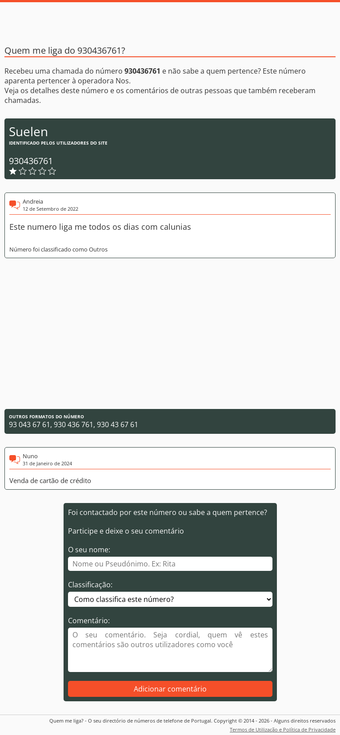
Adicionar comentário (170, 689)
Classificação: (90, 585)
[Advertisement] (170, 333)
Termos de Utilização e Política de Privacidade (283, 729)
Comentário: (89, 620)
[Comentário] (170, 650)
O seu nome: (89, 549)
